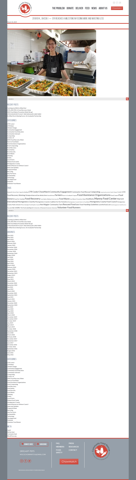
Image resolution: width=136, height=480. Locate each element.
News (94, 8)
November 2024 (12, 249)
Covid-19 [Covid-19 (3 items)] (120, 192)
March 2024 (11, 265)
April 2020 (10, 313)
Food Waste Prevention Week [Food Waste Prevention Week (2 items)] (78, 199)
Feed (87, 8)
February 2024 (11, 267)
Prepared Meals (12, 169)
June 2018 (10, 333)
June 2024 (10, 259)
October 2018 (11, 329)
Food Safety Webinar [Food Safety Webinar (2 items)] (46, 199)
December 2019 (12, 317)
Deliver (79, 8)
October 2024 (11, 251)
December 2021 (12, 293)
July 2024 (10, 257)
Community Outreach (13, 134)
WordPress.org (11, 436)
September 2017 (12, 341)
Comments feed (12, 434)
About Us (103, 8)
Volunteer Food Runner (14, 183)
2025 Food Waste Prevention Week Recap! (20, 112)
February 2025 (11, 243)
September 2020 (12, 305)
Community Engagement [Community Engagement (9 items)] (61, 192)
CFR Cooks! (10, 124)
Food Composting (12, 146)
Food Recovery (11, 148)
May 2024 (10, 261)
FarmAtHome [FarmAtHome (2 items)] (51, 195)
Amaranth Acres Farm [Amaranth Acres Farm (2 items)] (13, 192)
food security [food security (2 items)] (55, 199)
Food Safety (10, 150)
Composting (11, 136)
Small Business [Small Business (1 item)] (123, 204)
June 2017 (10, 343)
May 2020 (10, 311)
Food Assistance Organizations (16, 144)
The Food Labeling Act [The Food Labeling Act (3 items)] (27, 208)
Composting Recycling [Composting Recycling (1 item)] (104, 192)
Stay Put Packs (11, 173)
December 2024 (12, 247)
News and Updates (13, 167)
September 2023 (12, 273)
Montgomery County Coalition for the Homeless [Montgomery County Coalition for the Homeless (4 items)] (51, 202)
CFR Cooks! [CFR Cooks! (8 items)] (34, 192)
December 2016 (12, 344)
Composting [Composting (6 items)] (95, 192)
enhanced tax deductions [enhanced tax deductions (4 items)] (38, 195)
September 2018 (12, 331)
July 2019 (10, 323)
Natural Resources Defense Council (17, 165)
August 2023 (11, 275)
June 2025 (10, 235)
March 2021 (11, 299)
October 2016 (11, 346)
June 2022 (10, 289)
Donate (70, 8)
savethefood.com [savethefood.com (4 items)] (105, 205)
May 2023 (10, 279)
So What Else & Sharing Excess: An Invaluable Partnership (24, 116)
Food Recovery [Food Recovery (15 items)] (32, 198)
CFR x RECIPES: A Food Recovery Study (19, 110)
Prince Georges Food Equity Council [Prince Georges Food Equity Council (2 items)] (30, 204)
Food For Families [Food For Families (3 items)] (19, 199)
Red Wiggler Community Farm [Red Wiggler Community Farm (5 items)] (51, 205)
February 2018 (11, 337)
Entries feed (10, 432)
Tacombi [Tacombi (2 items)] (9, 208)
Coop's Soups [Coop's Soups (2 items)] (113, 192)
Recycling (10, 171)
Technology (10, 177)
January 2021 (11, 301)
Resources (74, 447)
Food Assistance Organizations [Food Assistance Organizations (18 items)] (93, 194)
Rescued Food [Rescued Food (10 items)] (69, 204)
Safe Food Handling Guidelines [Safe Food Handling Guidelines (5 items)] (87, 205)
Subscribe (42, 444)
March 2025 (11, 241)
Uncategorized (11, 179)
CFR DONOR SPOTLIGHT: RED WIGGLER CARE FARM (24, 114)
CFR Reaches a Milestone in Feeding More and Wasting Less (76, 18)
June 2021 (10, 297)
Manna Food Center (13, 161)
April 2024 (10, 263)
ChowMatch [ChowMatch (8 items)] (44, 192)
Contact (73, 450)
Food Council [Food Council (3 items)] (114, 195)
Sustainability (11, 175)
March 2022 (11, 291)
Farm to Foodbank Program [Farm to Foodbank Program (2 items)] (70, 195)
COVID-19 (10, 138)
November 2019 (12, 319)
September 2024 (12, 253)
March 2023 (11, 281)
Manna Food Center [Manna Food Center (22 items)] (105, 198)
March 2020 (11, 315)
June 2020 (10, 309)
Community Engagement (14, 130)
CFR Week (10, 126)
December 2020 (12, 303)
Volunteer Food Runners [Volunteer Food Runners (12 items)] (68, 207)
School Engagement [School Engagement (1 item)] (115, 204)
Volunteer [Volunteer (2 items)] (54, 208)
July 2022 (10, 287)
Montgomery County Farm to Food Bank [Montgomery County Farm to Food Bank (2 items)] (79, 202)
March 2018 (11, 335)
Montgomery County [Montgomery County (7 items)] (26, 202)
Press (71, 443)
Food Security (11, 152)
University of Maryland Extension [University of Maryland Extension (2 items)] (43, 208)
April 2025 (10, 239)
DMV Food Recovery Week (15, 140)
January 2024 (11, 269)
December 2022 (12, 283)
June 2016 (10, 352)
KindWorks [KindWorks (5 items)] (90, 199)
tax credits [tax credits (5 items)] (16, 208)
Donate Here (27, 444)
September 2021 (12, 295)
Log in (9, 430)
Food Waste (10, 153)
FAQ (57, 443)
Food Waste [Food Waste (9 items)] (64, 198)
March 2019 (11, 327)
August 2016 (11, 350)
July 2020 (10, 307)
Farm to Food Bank (13, 142)
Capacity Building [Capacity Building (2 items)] (23, 192)
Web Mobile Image (40, 470)
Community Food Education (15, 132)
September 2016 (12, 348)
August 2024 (11, 255)
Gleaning (10, 155)
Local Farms (10, 159)
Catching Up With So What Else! (16, 108)
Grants (9, 157)
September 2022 (12, 285)
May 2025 (10, 237)
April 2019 (10, 325)
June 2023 (10, 277)
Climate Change (12, 128)
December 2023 (12, 271)
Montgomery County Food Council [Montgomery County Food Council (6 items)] (103, 202)
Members (60, 447)
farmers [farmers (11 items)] (58, 195)
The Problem (58, 8)
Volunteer (10, 181)
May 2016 (10, 354)
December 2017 (12, 339)
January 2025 (11, 245)
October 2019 (11, 321)
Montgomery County (13, 163)
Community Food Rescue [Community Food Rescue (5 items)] (81, 192)
